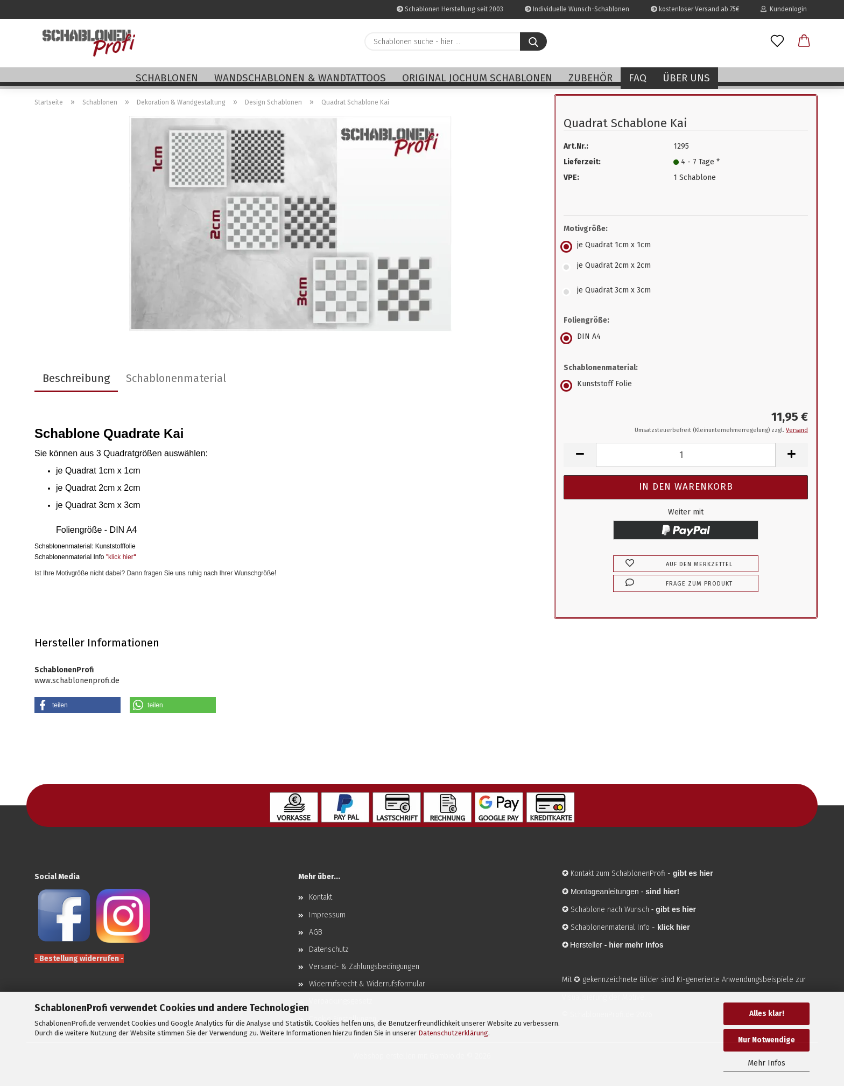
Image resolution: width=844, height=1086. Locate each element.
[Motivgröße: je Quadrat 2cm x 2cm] (686, 267)
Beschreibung (76, 378)
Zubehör (590, 78)
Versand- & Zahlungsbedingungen (364, 966)
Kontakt (320, 897)
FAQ (637, 78)
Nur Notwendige (766, 1040)
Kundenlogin (784, 9)
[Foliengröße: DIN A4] (686, 338)
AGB (315, 932)
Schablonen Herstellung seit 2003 (450, 9)
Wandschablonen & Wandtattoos (300, 78)
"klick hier (119, 557)
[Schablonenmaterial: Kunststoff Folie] (686, 386)
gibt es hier (676, 909)
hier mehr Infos (636, 945)
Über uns (686, 78)
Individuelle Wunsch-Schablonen (577, 9)
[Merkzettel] (777, 41)
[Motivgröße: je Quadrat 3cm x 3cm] (686, 292)
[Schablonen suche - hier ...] (533, 41)
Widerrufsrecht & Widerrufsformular (367, 983)
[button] (804, 41)
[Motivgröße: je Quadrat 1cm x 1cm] (686, 247)
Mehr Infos (766, 1063)
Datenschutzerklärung (453, 1033)
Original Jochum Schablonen (477, 78)
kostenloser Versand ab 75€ (695, 9)
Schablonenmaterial (176, 378)
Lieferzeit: (582, 161)
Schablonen (167, 78)
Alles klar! (766, 1013)
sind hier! (662, 891)
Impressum (327, 915)
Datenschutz (329, 949)
